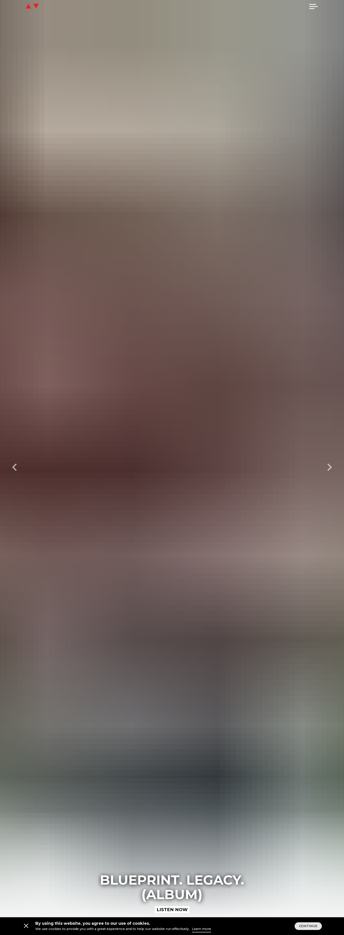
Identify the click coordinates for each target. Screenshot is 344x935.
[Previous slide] (35, 467)
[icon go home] (41, 6)
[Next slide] (309, 467)
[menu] (313, 6)
